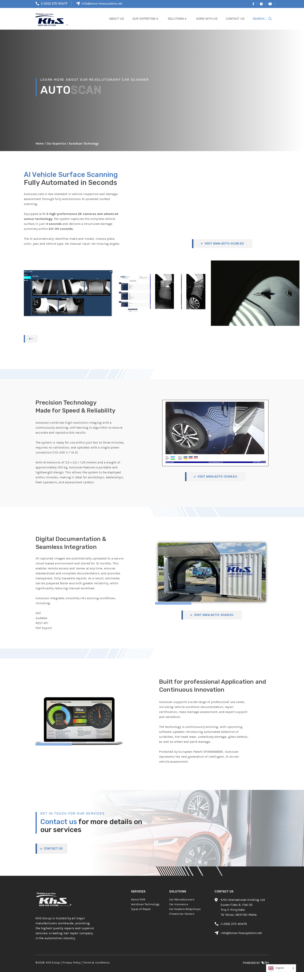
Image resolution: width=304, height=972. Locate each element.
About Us (121, 18)
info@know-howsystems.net (102, 3)
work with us (207, 18)
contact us (235, 18)
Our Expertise (148, 18)
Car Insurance (178, 904)
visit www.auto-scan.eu (224, 243)
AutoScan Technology (145, 904)
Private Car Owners (182, 914)
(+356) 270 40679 (54, 3)
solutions (179, 18)
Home (40, 143)
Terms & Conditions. (96, 962)
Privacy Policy (71, 962)
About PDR (138, 899)
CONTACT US (53, 848)
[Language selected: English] (281, 968)
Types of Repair (141, 909)
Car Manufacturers (182, 899)
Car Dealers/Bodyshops (185, 909)
